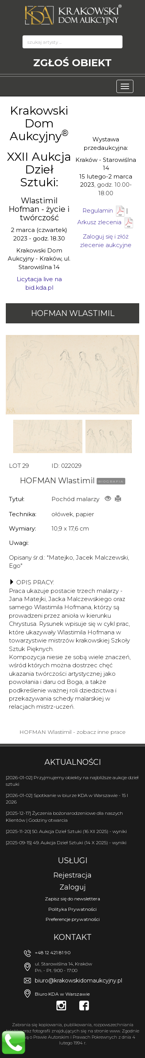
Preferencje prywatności (73, 919)
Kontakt (72, 937)
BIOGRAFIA (111, 481)
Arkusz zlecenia (106, 222)
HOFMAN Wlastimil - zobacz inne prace (72, 731)
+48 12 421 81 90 (53, 952)
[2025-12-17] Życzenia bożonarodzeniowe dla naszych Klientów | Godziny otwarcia (64, 816)
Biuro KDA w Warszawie (62, 994)
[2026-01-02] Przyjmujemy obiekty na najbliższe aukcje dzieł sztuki (72, 781)
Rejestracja (72, 875)
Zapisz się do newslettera (72, 899)
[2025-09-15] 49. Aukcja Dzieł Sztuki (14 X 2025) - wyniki (66, 842)
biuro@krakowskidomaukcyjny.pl (78, 980)
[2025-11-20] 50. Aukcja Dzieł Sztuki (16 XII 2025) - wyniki (66, 831)
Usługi (72, 860)
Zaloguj (73, 887)
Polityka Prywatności (72, 909)
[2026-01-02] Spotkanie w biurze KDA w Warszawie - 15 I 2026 (67, 798)
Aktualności (72, 762)
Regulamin (97, 210)
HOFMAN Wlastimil (72, 313)
